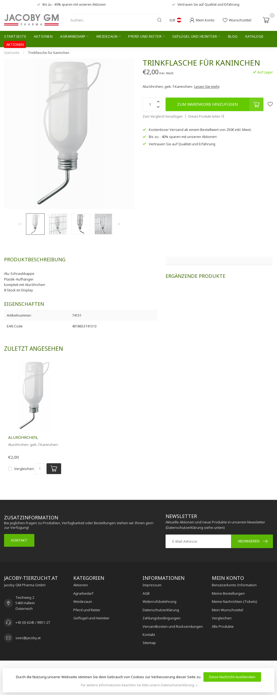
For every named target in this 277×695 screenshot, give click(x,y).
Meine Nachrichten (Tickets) (234, 601)
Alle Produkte (223, 626)
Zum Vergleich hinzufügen (163, 116)
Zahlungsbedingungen (161, 618)
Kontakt (19, 540)
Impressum (152, 585)
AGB (146, 593)
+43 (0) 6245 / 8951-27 (32, 622)
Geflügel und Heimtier (194, 36)
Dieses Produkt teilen (206, 116)
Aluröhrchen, (23, 437)
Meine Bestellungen (228, 593)
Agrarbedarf (72, 36)
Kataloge (254, 36)
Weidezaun (107, 36)
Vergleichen (24, 469)
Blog (233, 36)
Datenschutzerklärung (161, 609)
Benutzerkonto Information (234, 585)
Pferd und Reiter (144, 36)
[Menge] (39, 468)
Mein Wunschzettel (227, 609)
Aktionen (43, 36)
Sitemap (149, 642)
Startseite (15, 36)
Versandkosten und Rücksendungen (173, 626)
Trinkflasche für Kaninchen (48, 52)
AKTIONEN (15, 44)
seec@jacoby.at (28, 637)
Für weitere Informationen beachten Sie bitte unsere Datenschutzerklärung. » (139, 685)
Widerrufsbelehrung (159, 601)
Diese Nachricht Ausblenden (232, 676)
